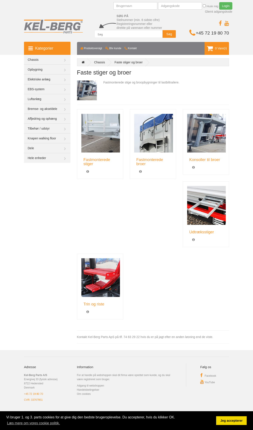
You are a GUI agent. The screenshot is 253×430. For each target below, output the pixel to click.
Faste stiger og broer (129, 62)
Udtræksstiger (201, 232)
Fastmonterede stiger (97, 162)
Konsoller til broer (204, 160)
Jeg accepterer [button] (231, 420)
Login (225, 6)
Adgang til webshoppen (90, 385)
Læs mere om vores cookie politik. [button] (33, 423)
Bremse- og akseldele (42, 109)
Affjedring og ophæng (42, 118)
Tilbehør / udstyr (39, 128)
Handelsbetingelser (88, 389)
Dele (31, 148)
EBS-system (36, 89)
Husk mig (210, 6)
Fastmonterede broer (149, 162)
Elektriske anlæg (39, 79)
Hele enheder (37, 158)
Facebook (208, 375)
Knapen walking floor (42, 138)
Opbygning (35, 69)
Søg (169, 34)
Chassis (33, 59)
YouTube (207, 382)
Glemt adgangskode (218, 11)
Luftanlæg (34, 99)
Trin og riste (94, 304)
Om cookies (84, 393)
